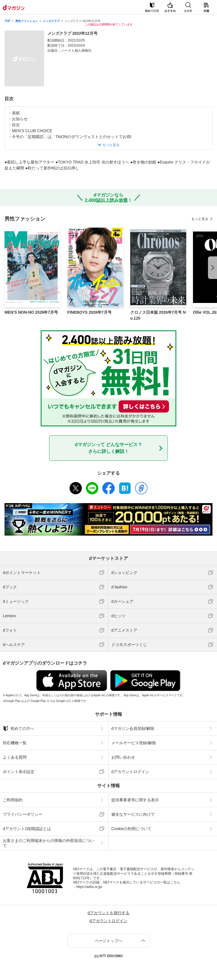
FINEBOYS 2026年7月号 (89, 312)
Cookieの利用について (131, 828)
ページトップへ (108, 941)
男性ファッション (26, 21)
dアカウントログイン (130, 771)
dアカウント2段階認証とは (27, 828)
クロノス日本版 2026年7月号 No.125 (158, 315)
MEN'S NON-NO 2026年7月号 (31, 312)
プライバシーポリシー (22, 814)
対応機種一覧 (15, 743)
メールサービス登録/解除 (133, 743)
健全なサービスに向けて (133, 814)
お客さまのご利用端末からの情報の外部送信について (48, 843)
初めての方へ (18, 728)
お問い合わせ (123, 757)
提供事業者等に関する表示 (135, 800)
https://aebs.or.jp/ (89, 887)
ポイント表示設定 (18, 771)
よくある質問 (15, 757)
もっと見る (199, 219)
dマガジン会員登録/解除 (132, 728)
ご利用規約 (13, 800)
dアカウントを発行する (108, 913)
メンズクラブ (51, 21)
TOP (7, 21)
